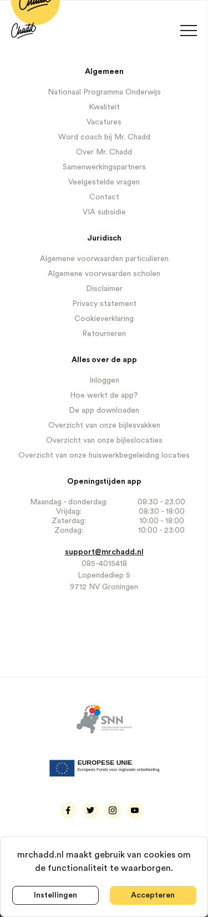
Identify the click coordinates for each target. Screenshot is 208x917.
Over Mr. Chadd (104, 152)
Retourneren (104, 334)
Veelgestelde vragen (104, 182)
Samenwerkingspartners (104, 167)
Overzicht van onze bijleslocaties (104, 440)
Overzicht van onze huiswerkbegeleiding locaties (104, 455)
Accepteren (153, 895)
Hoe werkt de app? (104, 395)
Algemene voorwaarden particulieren (104, 259)
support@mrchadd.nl (104, 552)
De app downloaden (104, 410)
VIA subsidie (104, 212)
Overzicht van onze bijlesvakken (104, 425)
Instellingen (55, 895)
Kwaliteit (104, 107)
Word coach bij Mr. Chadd (104, 137)
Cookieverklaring (104, 319)
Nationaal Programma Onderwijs (104, 92)
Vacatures (104, 122)
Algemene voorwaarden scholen (104, 274)
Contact (104, 197)
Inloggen (104, 380)
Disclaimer (104, 289)
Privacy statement (104, 304)
